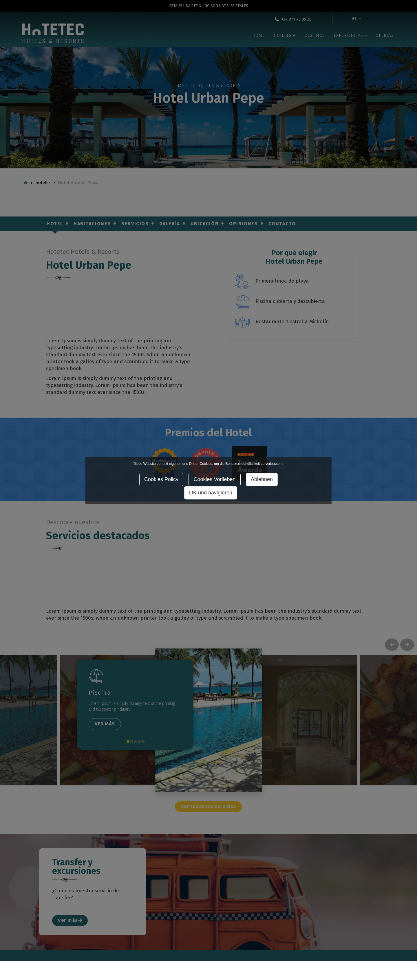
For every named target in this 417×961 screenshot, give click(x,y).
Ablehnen (262, 480)
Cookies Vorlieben (214, 480)
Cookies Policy (161, 480)
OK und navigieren (210, 493)
